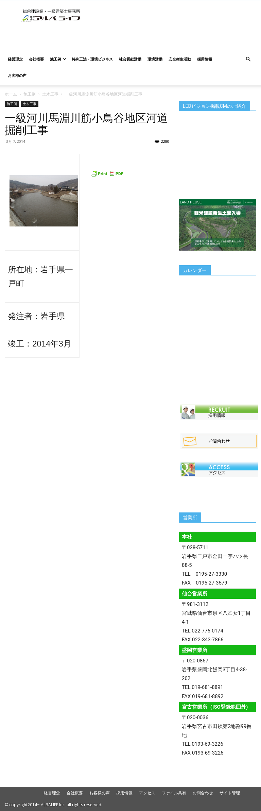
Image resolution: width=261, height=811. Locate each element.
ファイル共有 (174, 793)
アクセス (147, 793)
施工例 (58, 59)
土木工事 (50, 94)
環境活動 (154, 59)
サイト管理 (230, 793)
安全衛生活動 (180, 59)
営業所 (190, 517)
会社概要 (36, 59)
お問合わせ (203, 793)
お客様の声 (17, 75)
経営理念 (15, 59)
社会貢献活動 (130, 59)
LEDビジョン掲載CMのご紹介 (214, 106)
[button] (248, 59)
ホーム (11, 94)
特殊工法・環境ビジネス (92, 59)
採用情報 (204, 59)
